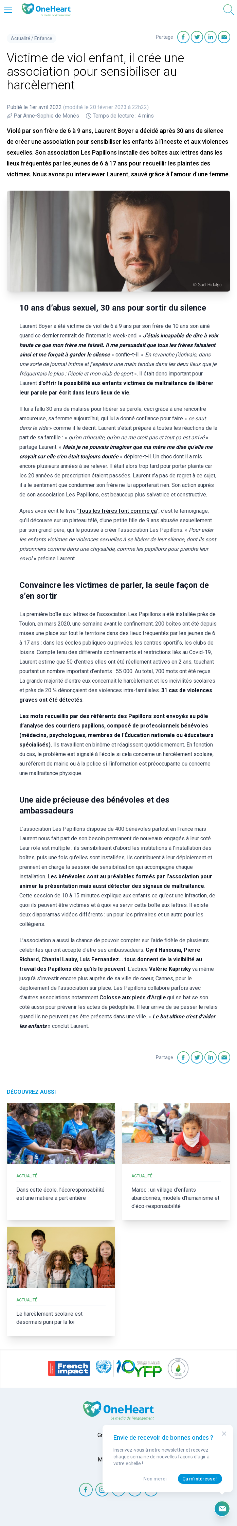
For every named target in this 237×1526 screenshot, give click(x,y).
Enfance (43, 38)
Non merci (155, 1478)
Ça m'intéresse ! (200, 1478)
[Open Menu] (8, 10)
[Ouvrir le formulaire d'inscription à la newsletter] (222, 1509)
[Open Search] (228, 9)
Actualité (20, 38)
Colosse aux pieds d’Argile (133, 997)
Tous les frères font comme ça (118, 511)
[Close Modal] (224, 1433)
